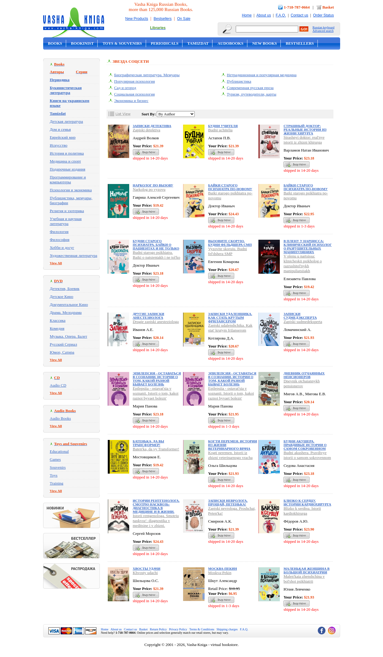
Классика (58, 320)
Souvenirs (58, 467)
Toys (54, 475)
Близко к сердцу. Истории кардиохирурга (307, 502)
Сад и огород (125, 87)
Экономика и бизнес (131, 100)
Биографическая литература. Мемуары (147, 75)
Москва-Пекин (222, 568)
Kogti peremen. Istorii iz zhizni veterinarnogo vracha (230, 455)
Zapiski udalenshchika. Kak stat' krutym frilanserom (230, 327)
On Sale (183, 19)
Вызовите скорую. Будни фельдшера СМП (230, 242)
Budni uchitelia (220, 130)
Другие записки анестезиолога (148, 315)
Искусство (59, 145)
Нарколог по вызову (153, 185)
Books (55, 43)
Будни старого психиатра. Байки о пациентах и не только (156, 244)
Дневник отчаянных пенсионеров (304, 375)
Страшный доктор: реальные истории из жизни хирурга (304, 129)
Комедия (57, 328)
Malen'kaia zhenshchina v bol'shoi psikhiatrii (304, 579)
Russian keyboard (323, 27)
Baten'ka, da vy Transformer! (156, 449)
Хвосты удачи (146, 568)
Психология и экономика (71, 190)
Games (55, 459)
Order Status (323, 15)
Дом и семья (60, 129)
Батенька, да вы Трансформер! (148, 443)
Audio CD (58, 385)
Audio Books (60, 418)
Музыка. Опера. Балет (68, 336)
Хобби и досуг (62, 247)
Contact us (299, 15)
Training (56, 483)
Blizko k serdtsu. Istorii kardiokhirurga (302, 511)
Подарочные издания (67, 169)
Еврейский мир (63, 137)
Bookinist (82, 43)
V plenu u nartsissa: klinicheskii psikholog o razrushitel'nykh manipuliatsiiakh (302, 263)
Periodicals (164, 43)
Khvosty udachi (145, 572)
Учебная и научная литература (66, 221)
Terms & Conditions (201, 629)
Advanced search (323, 30)
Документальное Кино (69, 304)
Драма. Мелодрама (66, 312)
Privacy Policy (178, 629)
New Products (136, 19)
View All (56, 263)
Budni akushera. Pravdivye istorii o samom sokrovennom (307, 455)
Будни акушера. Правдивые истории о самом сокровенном (304, 444)
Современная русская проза (250, 87)
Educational (59, 451)
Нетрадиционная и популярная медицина (262, 75)
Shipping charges (227, 629)
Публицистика (239, 81)
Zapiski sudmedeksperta (302, 321)
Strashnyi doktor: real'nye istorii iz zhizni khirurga (304, 140)
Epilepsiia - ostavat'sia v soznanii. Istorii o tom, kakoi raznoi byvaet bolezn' (155, 393)
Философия (59, 239)
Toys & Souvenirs (122, 43)
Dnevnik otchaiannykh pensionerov (301, 383)
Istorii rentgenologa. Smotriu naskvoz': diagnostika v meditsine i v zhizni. (156, 520)
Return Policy (158, 629)
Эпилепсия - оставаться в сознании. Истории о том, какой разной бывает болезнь (157, 378)
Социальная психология (134, 94)
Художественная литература (73, 255)
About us (264, 15)
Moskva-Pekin (219, 572)
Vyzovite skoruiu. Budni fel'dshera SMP (227, 251)
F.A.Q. (281, 15)
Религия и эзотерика (67, 210)
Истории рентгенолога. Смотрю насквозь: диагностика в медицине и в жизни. (156, 506)
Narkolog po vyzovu (149, 189)
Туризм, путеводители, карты (251, 94)
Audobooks (230, 43)
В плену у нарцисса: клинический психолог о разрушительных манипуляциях (307, 246)
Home (247, 15)
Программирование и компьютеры (68, 179)
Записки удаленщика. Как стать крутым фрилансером (230, 317)
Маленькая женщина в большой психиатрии (306, 570)
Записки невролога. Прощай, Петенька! (228, 502)
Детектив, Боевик (65, 288)
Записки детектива (152, 126)
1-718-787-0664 (297, 7)
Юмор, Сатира (62, 352)
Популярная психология (134, 81)
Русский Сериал (63, 344)
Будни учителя (223, 126)
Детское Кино (61, 296)
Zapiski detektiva (146, 130)
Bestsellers (163, 19)
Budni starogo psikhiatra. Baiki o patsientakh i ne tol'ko (156, 255)
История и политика (67, 153)
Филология (59, 231)
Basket (328, 7)
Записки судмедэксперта (300, 315)
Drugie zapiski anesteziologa (156, 321)
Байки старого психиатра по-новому (230, 187)
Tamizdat (198, 43)
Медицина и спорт (65, 161)
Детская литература (66, 121)
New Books (264, 43)
